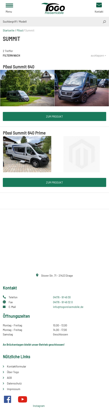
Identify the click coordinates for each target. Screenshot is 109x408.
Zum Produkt (54, 116)
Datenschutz (14, 383)
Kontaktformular (16, 366)
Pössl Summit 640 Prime (24, 132)
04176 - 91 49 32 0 (63, 302)
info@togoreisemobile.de (68, 306)
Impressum (13, 389)
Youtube (22, 399)
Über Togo (13, 372)
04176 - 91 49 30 (62, 297)
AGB (9, 377)
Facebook (7, 399)
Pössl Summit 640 (18, 66)
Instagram (39, 405)
